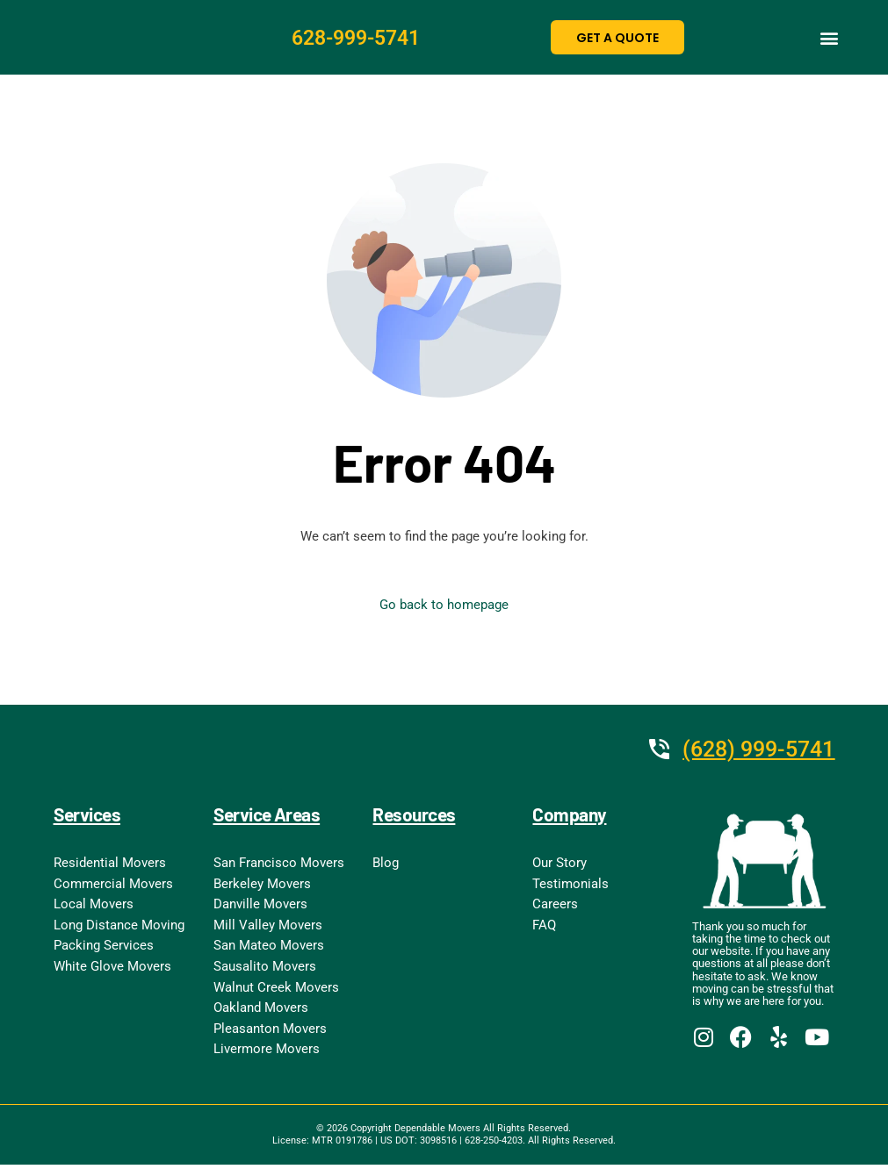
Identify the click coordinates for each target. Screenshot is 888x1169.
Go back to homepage (444, 605)
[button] (828, 37)
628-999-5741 (361, 37)
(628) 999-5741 (754, 749)
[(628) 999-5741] (649, 749)
